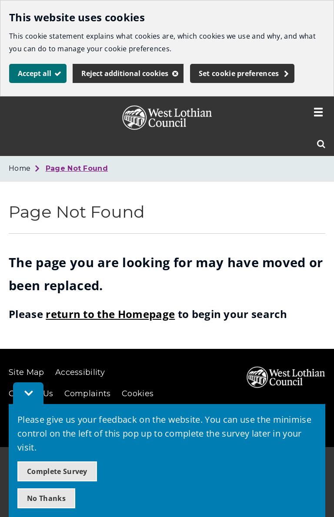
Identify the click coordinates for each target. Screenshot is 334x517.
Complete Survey (57, 471)
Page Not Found (77, 168)
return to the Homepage (110, 314)
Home (19, 168)
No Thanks (46, 498)
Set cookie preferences (239, 73)
